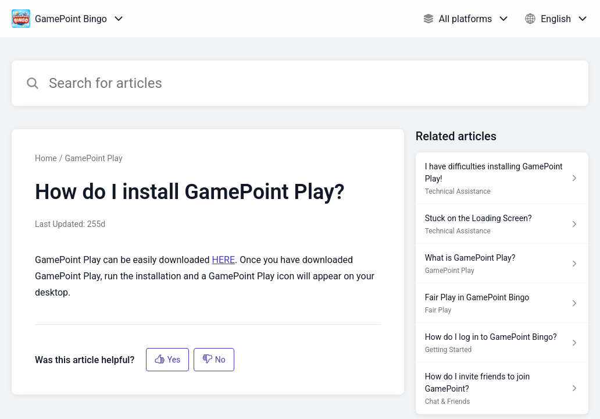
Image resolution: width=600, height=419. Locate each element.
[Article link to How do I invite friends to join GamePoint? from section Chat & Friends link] (502, 388)
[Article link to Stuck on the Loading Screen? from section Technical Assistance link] (502, 224)
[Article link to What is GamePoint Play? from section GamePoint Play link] (502, 263)
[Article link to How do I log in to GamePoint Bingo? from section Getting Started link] (502, 343)
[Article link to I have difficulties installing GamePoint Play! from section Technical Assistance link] (502, 178)
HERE (223, 259)
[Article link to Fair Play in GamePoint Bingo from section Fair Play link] (502, 303)
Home (46, 158)
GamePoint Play (93, 158)
